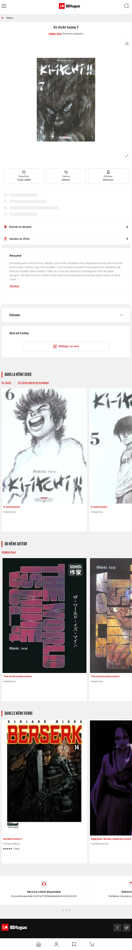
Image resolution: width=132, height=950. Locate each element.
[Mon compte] (56, 944)
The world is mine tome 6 (105, 676)
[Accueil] (38, 944)
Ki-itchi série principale (33, 382)
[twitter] (126, 927)
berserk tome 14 (12, 839)
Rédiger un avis (66, 346)
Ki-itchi (6, 382)
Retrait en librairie (66, 227)
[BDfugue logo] (69, 6)
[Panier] (93, 944)
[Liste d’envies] (74, 944)
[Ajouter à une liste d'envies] (127, 43)
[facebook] (117, 927)
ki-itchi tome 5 (99, 507)
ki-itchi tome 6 (11, 507)
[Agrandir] (127, 155)
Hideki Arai (55, 33)
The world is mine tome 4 (17, 676)
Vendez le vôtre (66, 239)
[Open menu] (4, 6)
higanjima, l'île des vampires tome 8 (111, 839)
